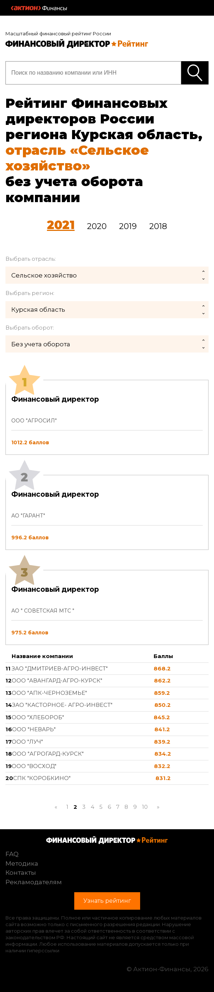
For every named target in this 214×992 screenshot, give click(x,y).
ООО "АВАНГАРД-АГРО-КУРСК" (57, 680)
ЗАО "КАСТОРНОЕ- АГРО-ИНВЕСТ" (62, 704)
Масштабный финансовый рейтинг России (58, 33)
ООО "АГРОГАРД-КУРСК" (48, 753)
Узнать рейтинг (195, 72)
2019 (128, 226)
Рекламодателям (33, 882)
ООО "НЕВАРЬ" (34, 729)
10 (145, 806)
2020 (97, 226)
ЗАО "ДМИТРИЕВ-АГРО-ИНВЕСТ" (60, 668)
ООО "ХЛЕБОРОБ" (38, 717)
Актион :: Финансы (39, 8)
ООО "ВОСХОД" (34, 766)
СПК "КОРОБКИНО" (42, 778)
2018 (158, 226)
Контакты (20, 872)
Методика (21, 863)
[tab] (107, 512)
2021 (61, 225)
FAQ (12, 854)
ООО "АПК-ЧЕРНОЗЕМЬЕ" (49, 692)
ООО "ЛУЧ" (27, 741)
